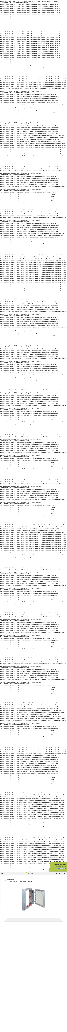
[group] (33, 899)
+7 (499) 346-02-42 (59, 865)
